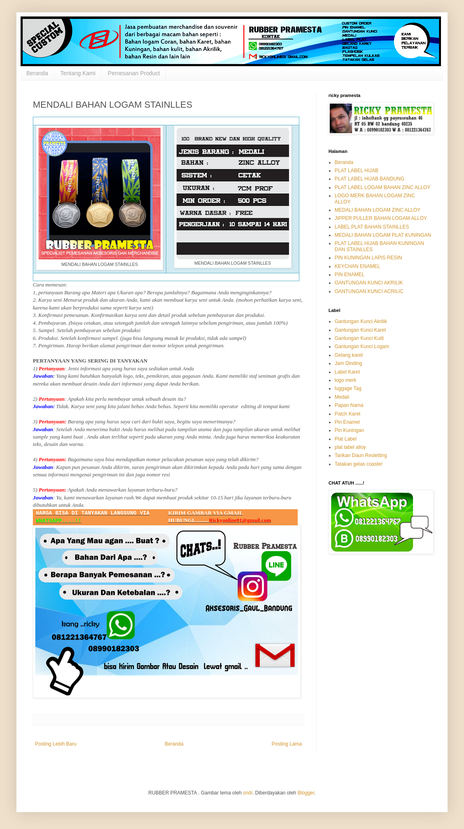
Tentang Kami (78, 73)
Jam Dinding (348, 363)
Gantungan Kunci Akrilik (361, 321)
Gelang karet (349, 355)
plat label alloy (350, 447)
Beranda (37, 73)
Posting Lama (287, 744)
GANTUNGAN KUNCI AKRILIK (369, 283)
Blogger (306, 793)
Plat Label (345, 439)
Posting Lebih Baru (55, 744)
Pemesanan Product (134, 73)
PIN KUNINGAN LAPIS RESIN (368, 258)
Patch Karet (348, 414)
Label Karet (347, 372)
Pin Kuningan (349, 430)
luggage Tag (348, 388)
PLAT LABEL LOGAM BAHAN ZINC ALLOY (382, 187)
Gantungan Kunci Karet (360, 330)
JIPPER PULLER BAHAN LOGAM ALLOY (381, 218)
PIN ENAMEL (350, 274)
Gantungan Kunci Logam (362, 346)
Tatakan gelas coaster (359, 464)
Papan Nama (349, 405)
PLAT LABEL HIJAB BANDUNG (369, 179)
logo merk (345, 380)
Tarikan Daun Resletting (361, 455)
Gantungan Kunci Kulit (359, 338)
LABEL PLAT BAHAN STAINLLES (372, 227)
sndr (248, 793)
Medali (342, 397)
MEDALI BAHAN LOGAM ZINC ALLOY (377, 210)
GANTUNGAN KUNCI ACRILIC (369, 291)
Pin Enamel (347, 422)
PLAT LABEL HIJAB (357, 170)
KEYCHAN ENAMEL (357, 266)
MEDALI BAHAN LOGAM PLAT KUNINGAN (383, 235)
